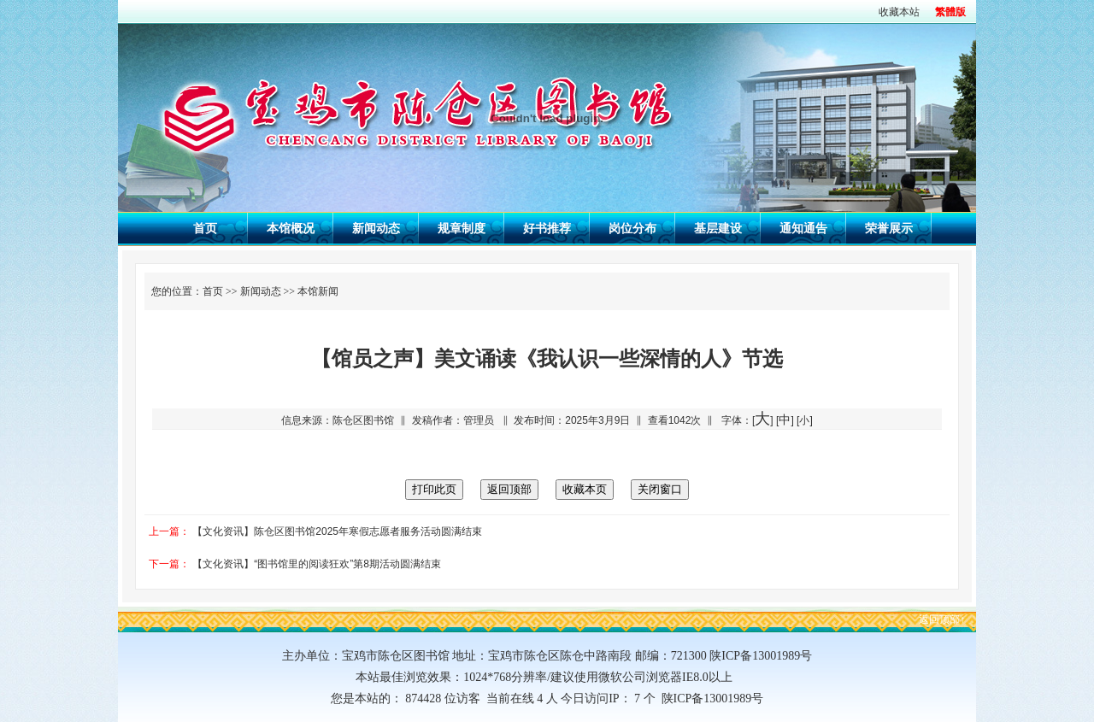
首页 (205, 228)
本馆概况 (291, 228)
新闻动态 (376, 228)
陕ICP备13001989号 (710, 698)
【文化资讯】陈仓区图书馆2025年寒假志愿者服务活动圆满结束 (337, 531)
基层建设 (718, 228)
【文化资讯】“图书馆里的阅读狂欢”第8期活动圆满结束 (316, 564)
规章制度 (461, 228)
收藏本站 (899, 12)
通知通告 (803, 228)
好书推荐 (547, 228)
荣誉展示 (889, 228)
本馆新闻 (317, 291)
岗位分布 (632, 228)
